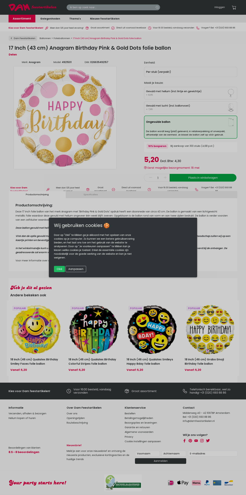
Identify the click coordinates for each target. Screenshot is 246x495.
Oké (59, 269)
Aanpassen (75, 269)
